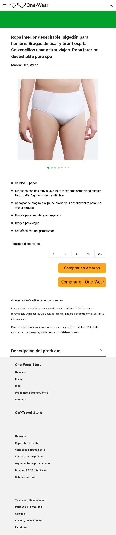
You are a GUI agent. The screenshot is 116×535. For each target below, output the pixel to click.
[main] (58, 51)
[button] (4, 5)
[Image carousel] (58, 124)
